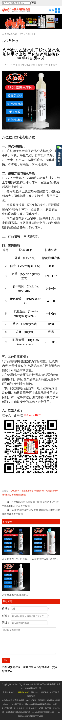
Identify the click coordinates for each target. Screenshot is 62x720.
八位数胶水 (30, 34)
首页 (21, 34)
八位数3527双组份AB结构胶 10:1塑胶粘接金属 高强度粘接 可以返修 (46, 559)
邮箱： (6, 615)
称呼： (6, 608)
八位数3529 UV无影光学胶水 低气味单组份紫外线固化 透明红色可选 (16, 559)
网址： (6, 622)
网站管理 (31, 696)
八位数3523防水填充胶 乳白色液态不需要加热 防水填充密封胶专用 (16, 595)
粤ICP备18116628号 (50, 692)
